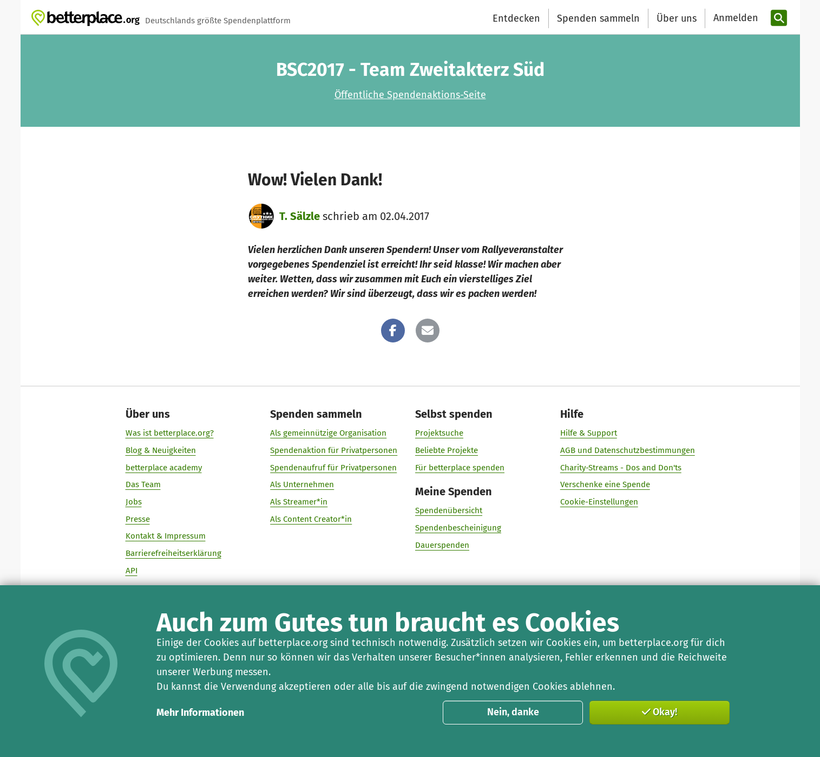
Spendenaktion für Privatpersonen (333, 450)
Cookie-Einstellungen (599, 502)
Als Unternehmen (302, 484)
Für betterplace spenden (459, 468)
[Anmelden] (734, 18)
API (131, 570)
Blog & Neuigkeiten (160, 450)
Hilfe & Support (588, 433)
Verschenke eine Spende (605, 484)
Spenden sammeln (598, 18)
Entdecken (516, 18)
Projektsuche (439, 433)
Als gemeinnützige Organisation (328, 433)
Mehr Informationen (200, 713)
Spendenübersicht (448, 510)
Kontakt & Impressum (165, 536)
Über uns (677, 18)
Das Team (142, 484)
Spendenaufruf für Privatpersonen (333, 468)
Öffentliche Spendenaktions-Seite (410, 95)
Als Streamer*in (298, 502)
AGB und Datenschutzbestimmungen (627, 450)
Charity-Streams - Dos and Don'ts (620, 468)
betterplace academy (163, 468)
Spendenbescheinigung (458, 528)
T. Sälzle (299, 216)
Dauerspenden (442, 545)
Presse (137, 519)
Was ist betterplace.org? (169, 433)
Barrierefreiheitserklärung (173, 553)
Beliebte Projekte (446, 450)
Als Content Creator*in (311, 519)
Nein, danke (513, 712)
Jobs (133, 502)
